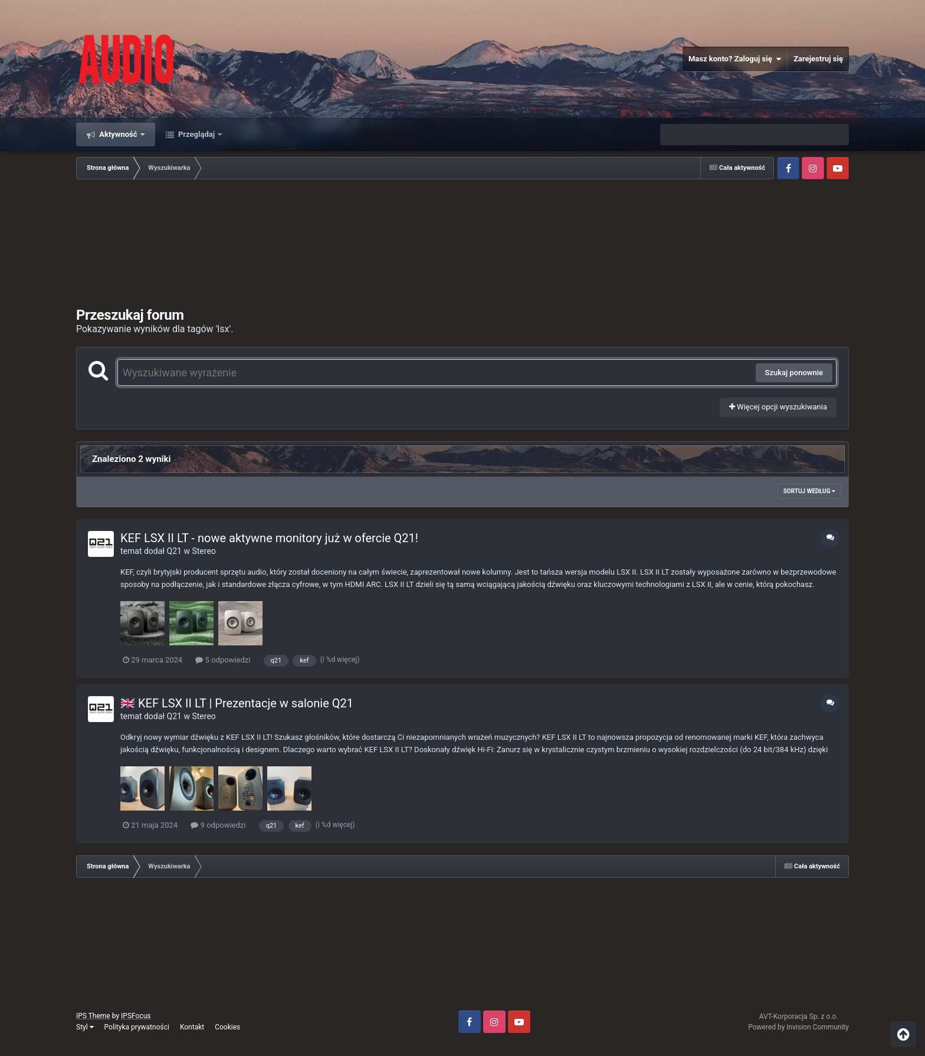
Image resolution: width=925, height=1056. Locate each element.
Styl (85, 1027)
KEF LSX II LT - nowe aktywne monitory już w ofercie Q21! (269, 538)
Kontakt (192, 1027)
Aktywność (118, 134)
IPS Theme (93, 1016)
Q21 (174, 551)
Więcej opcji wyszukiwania (778, 406)
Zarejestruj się (818, 58)
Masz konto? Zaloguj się (734, 59)
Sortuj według (809, 491)
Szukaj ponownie (794, 372)
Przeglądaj (196, 134)
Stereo (203, 551)
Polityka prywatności (136, 1027)
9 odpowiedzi (218, 825)
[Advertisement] (462, 244)
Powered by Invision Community (798, 1027)
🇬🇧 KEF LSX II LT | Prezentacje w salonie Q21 (236, 703)
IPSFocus (135, 1016)
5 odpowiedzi (222, 659)
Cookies (227, 1027)
